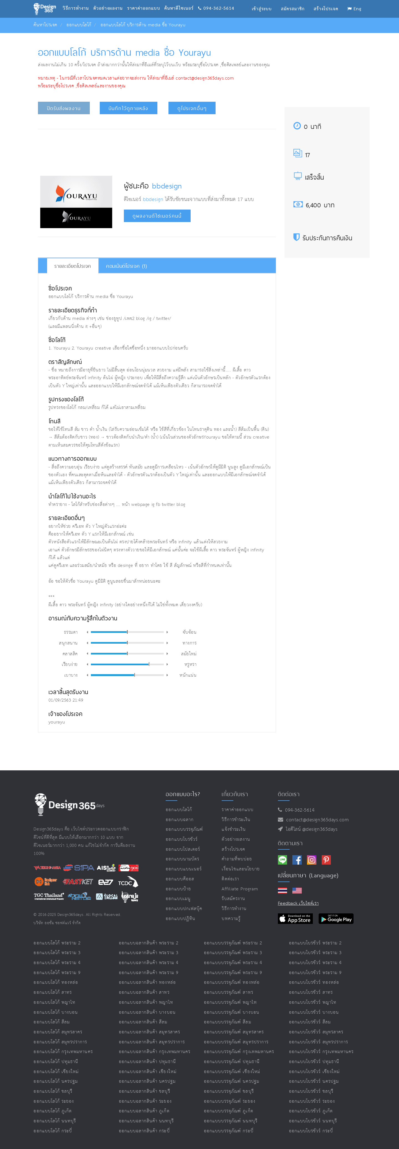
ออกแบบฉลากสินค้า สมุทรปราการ (152, 1042)
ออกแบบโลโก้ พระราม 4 (57, 963)
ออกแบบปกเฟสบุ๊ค (184, 909)
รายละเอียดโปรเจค (72, 266)
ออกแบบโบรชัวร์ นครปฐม (314, 1081)
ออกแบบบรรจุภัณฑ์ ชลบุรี (229, 1091)
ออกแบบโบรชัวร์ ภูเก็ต (311, 1111)
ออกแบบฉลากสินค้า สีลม (143, 1022)
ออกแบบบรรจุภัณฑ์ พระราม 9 (233, 973)
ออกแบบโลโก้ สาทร (53, 993)
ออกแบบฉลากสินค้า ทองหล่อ (147, 983)
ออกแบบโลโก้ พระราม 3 (57, 953)
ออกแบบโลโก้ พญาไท (54, 1002)
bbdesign (167, 185)
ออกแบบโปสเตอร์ (183, 849)
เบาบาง (71, 674)
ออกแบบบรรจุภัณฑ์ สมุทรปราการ (236, 1042)
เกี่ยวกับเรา (235, 794)
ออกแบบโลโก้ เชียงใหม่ (56, 1072)
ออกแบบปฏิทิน (180, 919)
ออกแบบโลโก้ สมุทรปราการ (60, 1042)
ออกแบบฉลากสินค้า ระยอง (145, 1101)
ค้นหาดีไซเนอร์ (181, 1)
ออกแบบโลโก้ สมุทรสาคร (58, 1032)
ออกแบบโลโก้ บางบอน (56, 1012)
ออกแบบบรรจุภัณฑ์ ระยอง (229, 1101)
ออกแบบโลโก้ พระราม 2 (57, 943)
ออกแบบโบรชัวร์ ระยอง (312, 1101)
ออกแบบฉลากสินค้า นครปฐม (147, 1081)
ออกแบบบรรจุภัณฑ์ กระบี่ (229, 1131)
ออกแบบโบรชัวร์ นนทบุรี (313, 1121)
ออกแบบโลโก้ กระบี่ (53, 1131)
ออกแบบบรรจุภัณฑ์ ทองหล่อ (232, 983)
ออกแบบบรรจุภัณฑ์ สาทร (228, 993)
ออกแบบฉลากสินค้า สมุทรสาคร (149, 1032)
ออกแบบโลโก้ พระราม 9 (57, 973)
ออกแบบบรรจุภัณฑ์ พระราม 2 (233, 943)
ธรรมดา (71, 631)
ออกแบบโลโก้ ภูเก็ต (53, 1111)
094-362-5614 (216, 1)
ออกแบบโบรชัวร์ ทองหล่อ (314, 983)
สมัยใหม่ (188, 653)
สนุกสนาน (68, 642)
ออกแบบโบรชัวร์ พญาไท (312, 1002)
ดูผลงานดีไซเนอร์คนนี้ (157, 216)
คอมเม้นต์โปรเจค (126, 266)
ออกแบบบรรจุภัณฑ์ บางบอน (231, 1012)
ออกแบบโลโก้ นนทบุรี (55, 1121)
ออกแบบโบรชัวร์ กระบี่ (311, 1131)
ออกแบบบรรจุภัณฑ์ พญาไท (230, 1002)
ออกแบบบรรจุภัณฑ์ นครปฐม (231, 1081)
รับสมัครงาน (233, 899)
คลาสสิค (70, 653)
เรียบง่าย (70, 664)
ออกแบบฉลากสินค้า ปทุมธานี (147, 1062)
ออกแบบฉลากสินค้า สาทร (144, 993)
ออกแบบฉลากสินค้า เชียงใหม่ (148, 1072)
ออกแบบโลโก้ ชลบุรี (53, 1091)
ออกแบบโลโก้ (78, 25)
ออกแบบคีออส (180, 879)
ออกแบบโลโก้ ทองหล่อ (56, 983)
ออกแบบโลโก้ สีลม (52, 1022)
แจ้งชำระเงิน (233, 830)
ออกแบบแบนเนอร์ (184, 869)
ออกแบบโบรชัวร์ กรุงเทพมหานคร (321, 1052)
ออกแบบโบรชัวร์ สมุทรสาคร (316, 1032)
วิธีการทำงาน (78, 1)
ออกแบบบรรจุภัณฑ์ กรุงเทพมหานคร (239, 1052)
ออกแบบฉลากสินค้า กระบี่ (144, 1131)
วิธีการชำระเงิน (236, 820)
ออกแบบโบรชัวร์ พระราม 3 (315, 953)
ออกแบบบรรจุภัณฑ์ (184, 830)
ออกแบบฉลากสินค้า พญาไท (146, 1002)
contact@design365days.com (316, 820)
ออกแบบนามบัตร (182, 859)
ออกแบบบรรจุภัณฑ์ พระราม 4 (233, 963)
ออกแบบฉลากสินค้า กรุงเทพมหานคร (154, 1052)
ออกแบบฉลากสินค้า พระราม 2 (148, 943)
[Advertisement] (157, 151)
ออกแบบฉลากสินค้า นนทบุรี (146, 1121)
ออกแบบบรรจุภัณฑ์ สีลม (227, 1022)
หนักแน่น (188, 674)
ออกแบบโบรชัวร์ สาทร (311, 993)
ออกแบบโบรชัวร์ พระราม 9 (315, 973)
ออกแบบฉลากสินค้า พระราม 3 (148, 953)
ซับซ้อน (190, 631)
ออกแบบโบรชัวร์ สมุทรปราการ (318, 1042)
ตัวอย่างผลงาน (110, 1)
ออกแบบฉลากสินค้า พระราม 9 (148, 973)
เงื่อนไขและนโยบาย (241, 869)
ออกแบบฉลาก (180, 820)
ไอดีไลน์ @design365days (310, 829)
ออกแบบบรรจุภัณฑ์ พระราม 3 (233, 953)
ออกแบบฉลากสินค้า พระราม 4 (148, 963)
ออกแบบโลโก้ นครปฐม (56, 1081)
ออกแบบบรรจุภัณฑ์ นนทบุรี (230, 1121)
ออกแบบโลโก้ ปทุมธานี (56, 1062)
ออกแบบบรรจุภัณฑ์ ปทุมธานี (232, 1062)
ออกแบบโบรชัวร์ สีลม (310, 1022)
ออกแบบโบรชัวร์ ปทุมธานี (314, 1062)
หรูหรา (191, 664)
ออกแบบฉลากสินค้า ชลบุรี (144, 1091)
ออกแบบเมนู (178, 899)
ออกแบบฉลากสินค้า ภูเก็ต (144, 1111)
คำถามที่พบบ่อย (237, 859)
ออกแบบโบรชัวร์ (182, 839)
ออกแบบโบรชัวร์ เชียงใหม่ (314, 1072)
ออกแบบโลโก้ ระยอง (54, 1101)
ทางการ (189, 642)
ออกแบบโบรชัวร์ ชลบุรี (311, 1091)
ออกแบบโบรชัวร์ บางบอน (314, 1012)
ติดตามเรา (290, 843)
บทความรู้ (231, 919)
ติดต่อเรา (230, 879)
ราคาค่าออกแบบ (145, 1)
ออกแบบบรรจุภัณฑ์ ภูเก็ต (228, 1111)
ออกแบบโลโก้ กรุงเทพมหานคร (63, 1052)
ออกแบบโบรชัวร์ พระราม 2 (315, 943)
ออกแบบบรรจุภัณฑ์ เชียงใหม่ (232, 1072)
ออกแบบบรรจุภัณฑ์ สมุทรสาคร (234, 1032)
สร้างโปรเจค (233, 849)
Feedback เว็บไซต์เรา (298, 904)
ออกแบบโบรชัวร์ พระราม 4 (315, 963)
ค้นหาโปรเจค (45, 25)
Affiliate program (240, 889)
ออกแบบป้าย (178, 889)
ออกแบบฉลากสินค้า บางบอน (147, 1012)
